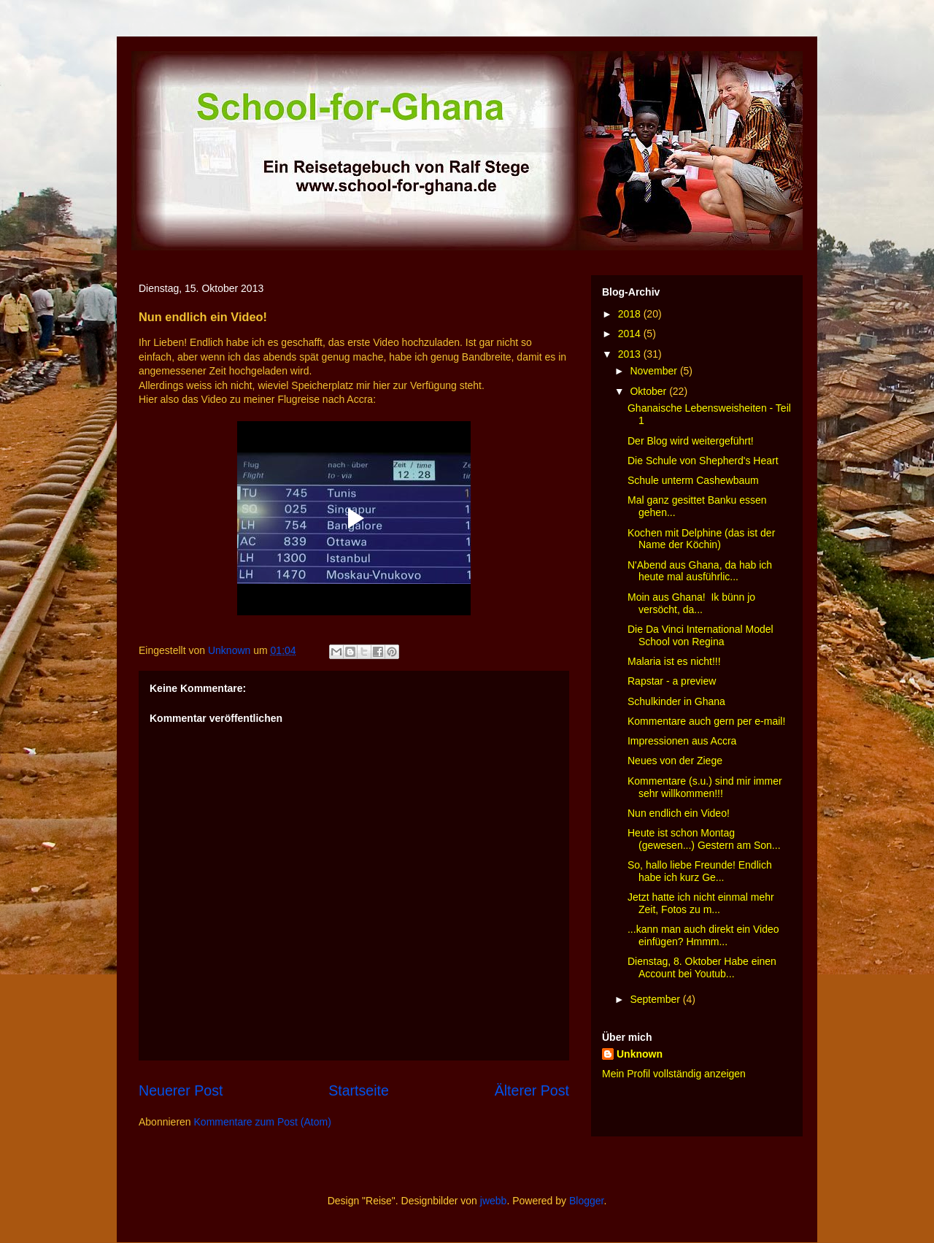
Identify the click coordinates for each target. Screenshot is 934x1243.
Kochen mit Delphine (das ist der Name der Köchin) (701, 539)
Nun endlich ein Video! (679, 813)
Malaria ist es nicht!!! (674, 661)
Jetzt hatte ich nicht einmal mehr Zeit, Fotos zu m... (701, 903)
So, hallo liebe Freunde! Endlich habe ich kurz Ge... (700, 871)
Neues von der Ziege (675, 760)
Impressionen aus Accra (682, 741)
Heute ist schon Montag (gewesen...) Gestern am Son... (704, 839)
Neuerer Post (181, 1090)
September (656, 999)
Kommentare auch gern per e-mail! (706, 721)
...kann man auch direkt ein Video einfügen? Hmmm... (703, 935)
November (654, 371)
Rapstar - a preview (672, 681)
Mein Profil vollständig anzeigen (674, 1074)
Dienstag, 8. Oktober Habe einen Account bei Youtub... (702, 967)
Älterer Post (532, 1090)
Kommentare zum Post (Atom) (262, 1122)
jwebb (493, 1201)
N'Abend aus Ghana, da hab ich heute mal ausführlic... (700, 571)
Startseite (358, 1090)
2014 (631, 333)
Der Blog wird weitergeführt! (691, 441)
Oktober (649, 391)
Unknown (640, 1054)
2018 (631, 314)
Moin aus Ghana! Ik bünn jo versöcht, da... (691, 603)
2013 (631, 354)
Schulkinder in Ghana (676, 701)
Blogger (586, 1201)
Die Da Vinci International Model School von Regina (700, 635)
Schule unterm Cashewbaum (693, 480)
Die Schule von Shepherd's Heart (703, 460)
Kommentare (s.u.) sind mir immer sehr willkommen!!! (705, 787)
